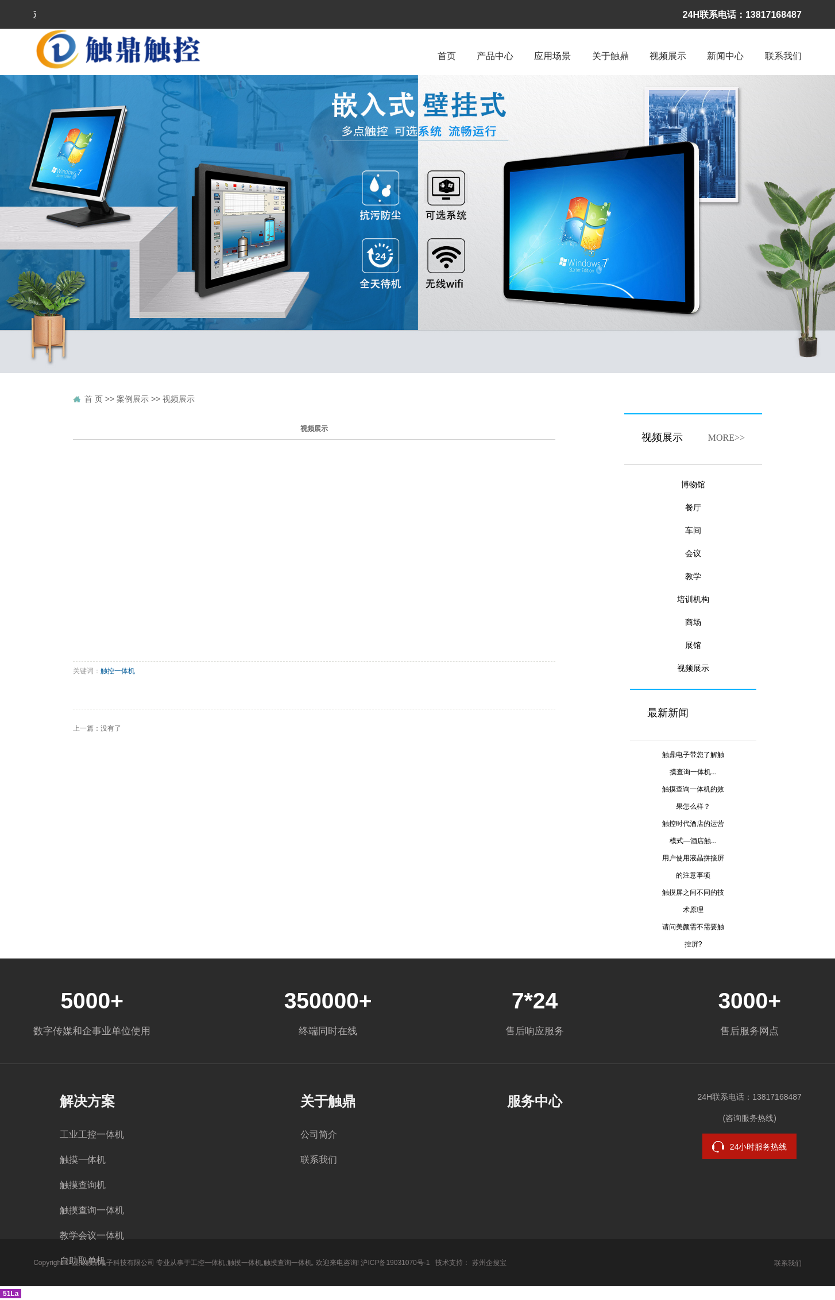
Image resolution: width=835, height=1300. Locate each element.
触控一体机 (117, 671)
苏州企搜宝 (489, 1263)
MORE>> (726, 438)
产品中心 (495, 56)
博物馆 (693, 484)
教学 (693, 576)
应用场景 (552, 56)
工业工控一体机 (92, 1134)
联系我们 (783, 56)
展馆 (693, 645)
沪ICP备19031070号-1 (395, 1263)
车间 (693, 530)
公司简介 (318, 1134)
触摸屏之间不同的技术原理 (693, 901)
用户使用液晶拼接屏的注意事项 (693, 866)
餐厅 (693, 507)
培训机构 (693, 599)
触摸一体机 (83, 1160)
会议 (693, 553)
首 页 (93, 398)
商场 (693, 622)
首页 (447, 56)
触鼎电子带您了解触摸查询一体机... (693, 763)
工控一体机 (208, 1263)
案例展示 (133, 398)
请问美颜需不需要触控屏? (693, 935)
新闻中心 (725, 56)
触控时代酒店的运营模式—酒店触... (693, 832)
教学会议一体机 (92, 1235)
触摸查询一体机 (92, 1210)
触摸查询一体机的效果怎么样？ (693, 797)
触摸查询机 (83, 1185)
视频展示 (668, 56)
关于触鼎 (610, 56)
